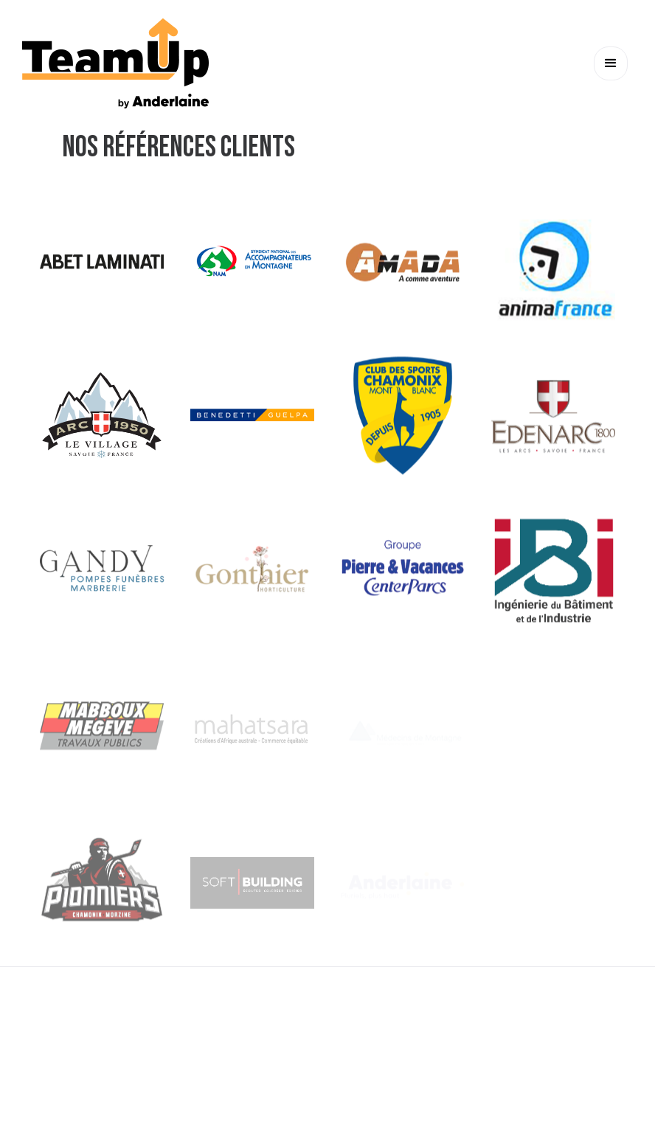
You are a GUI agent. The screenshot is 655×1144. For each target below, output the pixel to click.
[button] (611, 63)
